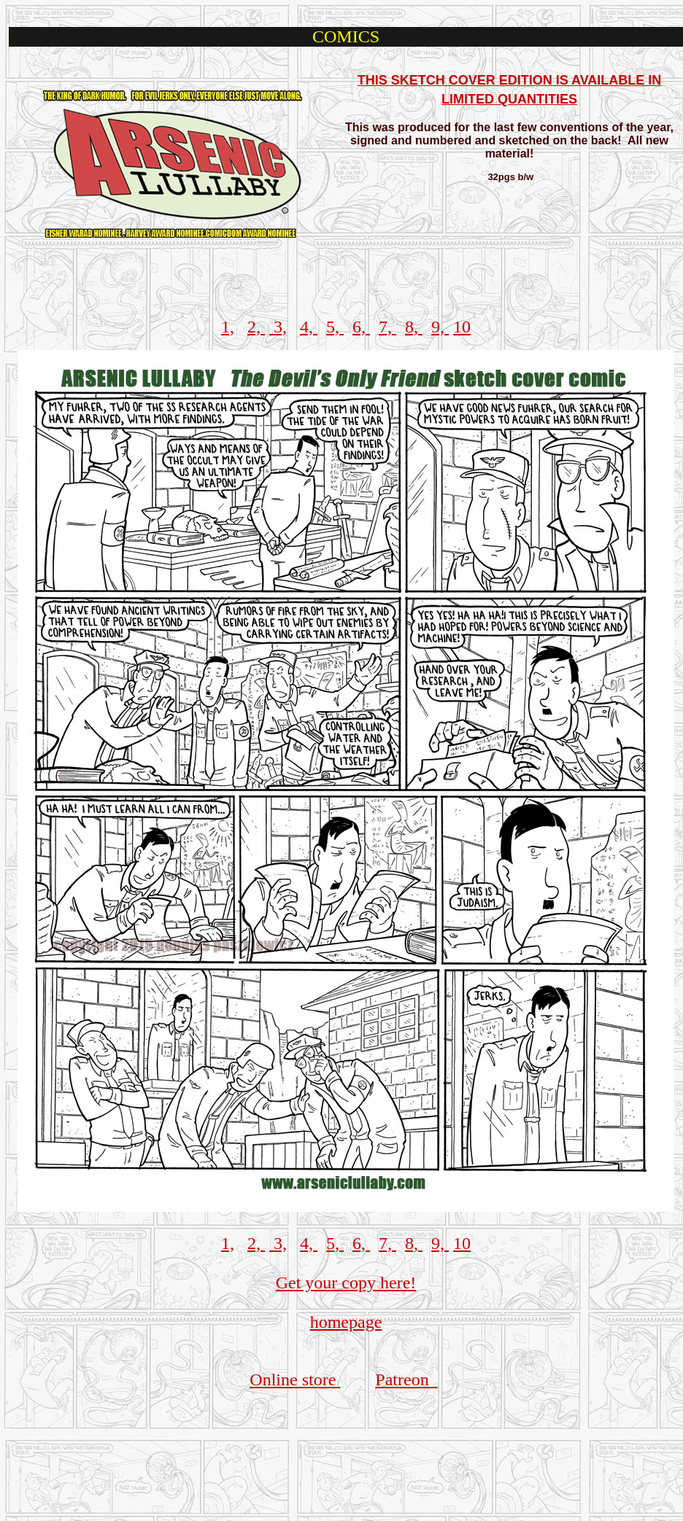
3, (278, 326)
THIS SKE (388, 80)
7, (387, 326)
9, (440, 326)
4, (308, 326)
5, (335, 326)
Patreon (406, 1379)
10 (462, 326)
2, (256, 326)
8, (413, 326)
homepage (346, 1321)
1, (227, 326)
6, (361, 326)
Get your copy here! (346, 1282)
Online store (295, 1379)
